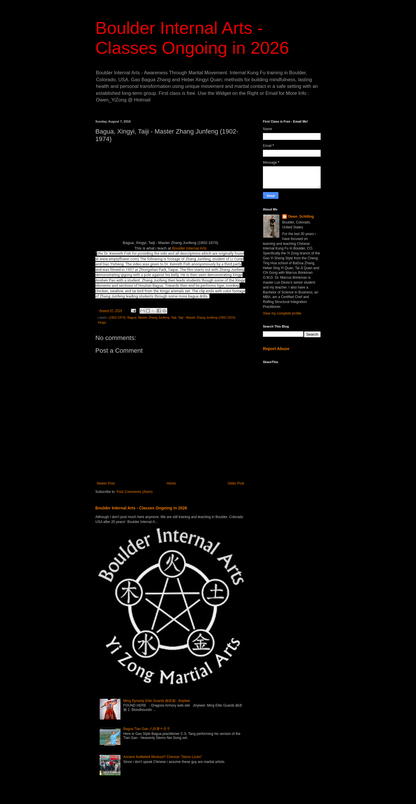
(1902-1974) (117, 317)
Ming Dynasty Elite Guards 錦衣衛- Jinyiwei (156, 701)
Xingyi (102, 322)
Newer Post (106, 483)
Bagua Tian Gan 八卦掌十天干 (146, 729)
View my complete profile (282, 313)
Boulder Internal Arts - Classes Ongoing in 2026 (141, 508)
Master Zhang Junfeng (153, 317)
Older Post (236, 483)
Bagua (131, 317)
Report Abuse (276, 348)
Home (171, 483)
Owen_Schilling (301, 217)
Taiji (174, 317)
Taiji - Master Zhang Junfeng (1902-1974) (206, 317)
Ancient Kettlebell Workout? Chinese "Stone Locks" (162, 757)
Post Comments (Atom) (134, 492)
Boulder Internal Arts (189, 248)
